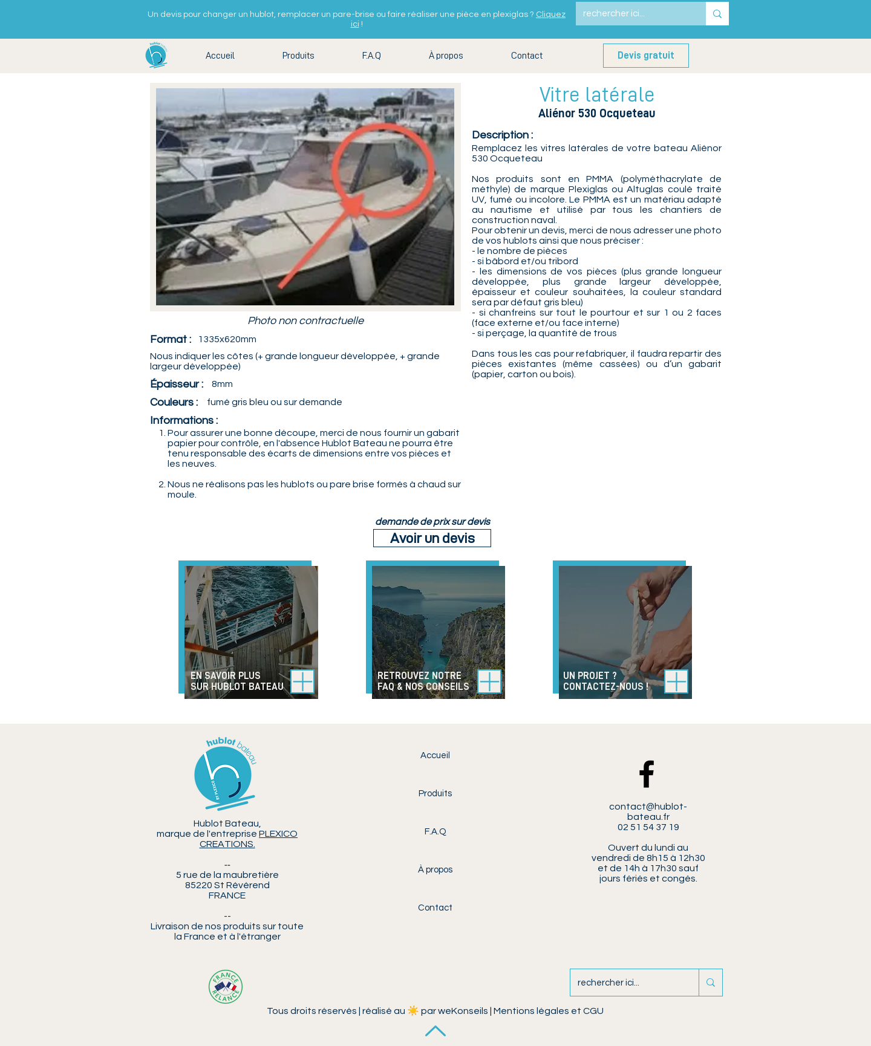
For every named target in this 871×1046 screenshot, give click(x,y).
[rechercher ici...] (631, 13)
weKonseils (463, 1011)
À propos (435, 869)
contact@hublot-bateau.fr (648, 812)
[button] (298, 56)
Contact (435, 907)
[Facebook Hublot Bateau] (646, 774)
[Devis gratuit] (646, 56)
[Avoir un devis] (432, 538)
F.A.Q (435, 831)
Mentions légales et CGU (549, 1011)
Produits (435, 793)
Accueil (435, 755)
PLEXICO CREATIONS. (249, 839)
